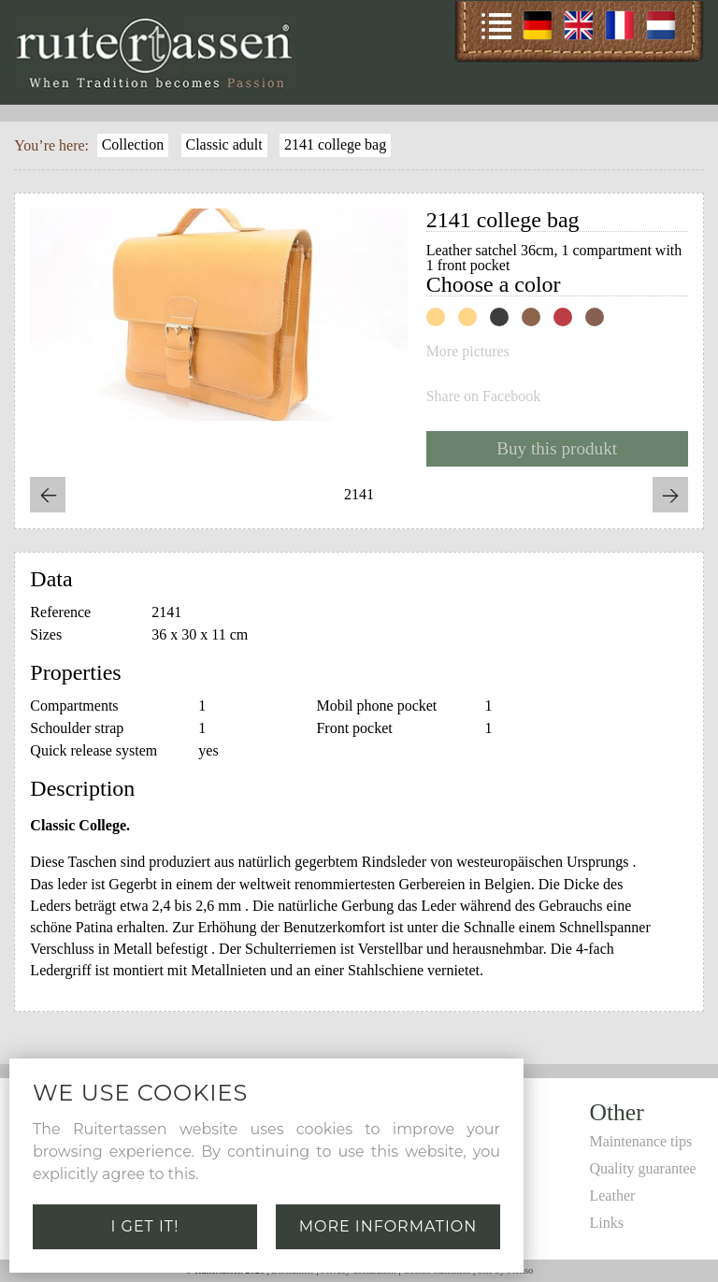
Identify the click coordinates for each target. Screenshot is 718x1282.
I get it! (145, 1226)
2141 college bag (335, 144)
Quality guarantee (642, 1168)
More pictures (468, 351)
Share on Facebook (483, 396)
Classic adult (223, 144)
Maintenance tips (640, 1141)
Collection (133, 144)
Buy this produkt (556, 448)
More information (388, 1226)
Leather (612, 1195)
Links (606, 1223)
